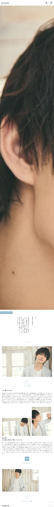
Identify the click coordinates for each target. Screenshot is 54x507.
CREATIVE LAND (6, 312)
